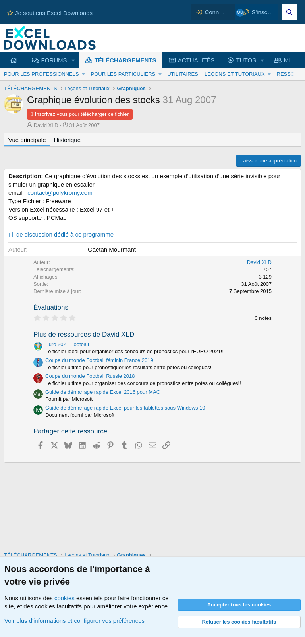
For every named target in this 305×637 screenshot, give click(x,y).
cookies (64, 598)
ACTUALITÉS (196, 60)
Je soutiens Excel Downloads (50, 13)
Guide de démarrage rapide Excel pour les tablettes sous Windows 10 (125, 408)
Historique (67, 140)
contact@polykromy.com (59, 192)
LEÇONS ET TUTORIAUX (235, 74)
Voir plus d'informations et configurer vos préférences (74, 620)
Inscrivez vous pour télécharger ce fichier (82, 114)
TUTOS (246, 60)
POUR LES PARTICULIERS (123, 74)
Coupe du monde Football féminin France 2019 (99, 360)
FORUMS (54, 60)
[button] (73, 60)
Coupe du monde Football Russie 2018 (90, 376)
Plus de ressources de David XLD (83, 334)
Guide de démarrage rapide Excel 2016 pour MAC (102, 392)
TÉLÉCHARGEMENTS (125, 60)
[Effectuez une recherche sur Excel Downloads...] (289, 12)
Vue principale (27, 140)
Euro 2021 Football (67, 344)
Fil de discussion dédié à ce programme (61, 234)
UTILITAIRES (182, 74)
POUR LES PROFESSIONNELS (41, 74)
